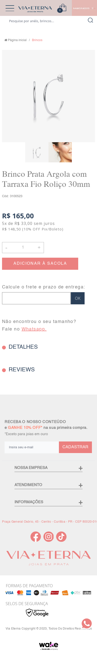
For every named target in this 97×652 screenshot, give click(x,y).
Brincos (37, 40)
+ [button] (39, 247)
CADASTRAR (75, 447)
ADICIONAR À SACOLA (40, 264)
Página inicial (17, 40)
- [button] (6, 247)
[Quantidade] (23, 247)
